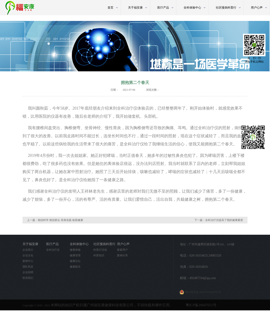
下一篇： (218, 220)
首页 (110, 7)
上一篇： (55, 220)
